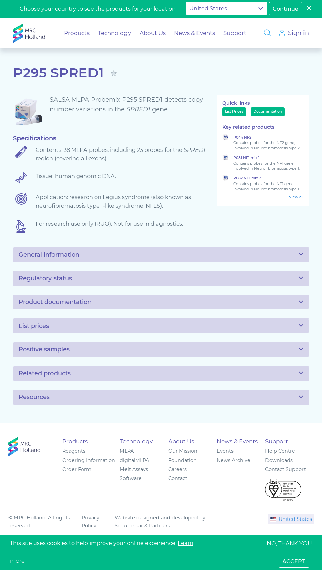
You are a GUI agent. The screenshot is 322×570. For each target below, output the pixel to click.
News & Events (194, 33)
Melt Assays (134, 469)
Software (131, 478)
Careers (177, 469)
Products (77, 33)
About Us (153, 33)
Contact (177, 478)
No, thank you (289, 543)
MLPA (127, 451)
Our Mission (183, 451)
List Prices (234, 111)
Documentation (267, 111)
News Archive (233, 460)
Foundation (182, 460)
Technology (114, 33)
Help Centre (280, 451)
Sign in (298, 33)
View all (296, 197)
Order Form (76, 469)
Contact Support (285, 469)
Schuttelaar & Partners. (143, 526)
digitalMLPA (134, 460)
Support (234, 33)
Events (225, 451)
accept (293, 561)
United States (291, 519)
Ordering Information (88, 460)
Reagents (73, 451)
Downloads (279, 460)
